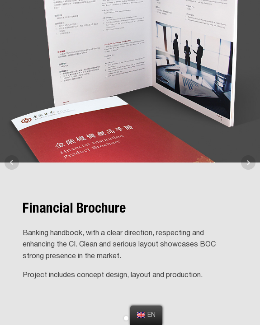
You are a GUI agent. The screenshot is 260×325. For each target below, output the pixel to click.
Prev (12, 162)
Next (248, 162)
